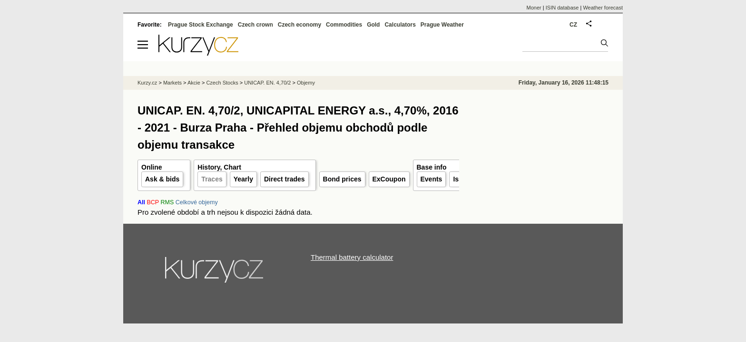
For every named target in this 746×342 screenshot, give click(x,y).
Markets (172, 83)
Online (151, 167)
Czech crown (255, 24)
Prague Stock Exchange (200, 24)
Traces (211, 179)
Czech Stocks (222, 83)
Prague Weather (442, 24)
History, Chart (219, 167)
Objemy (306, 83)
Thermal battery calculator (352, 257)
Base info (432, 167)
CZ (573, 24)
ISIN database (562, 7)
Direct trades (284, 179)
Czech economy (299, 24)
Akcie (193, 83)
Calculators (399, 24)
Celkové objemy (197, 202)
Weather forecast (603, 7)
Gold (373, 24)
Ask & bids (162, 179)
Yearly (243, 179)
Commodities (344, 24)
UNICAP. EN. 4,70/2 (267, 83)
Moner (534, 7)
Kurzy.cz (147, 83)
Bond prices (342, 179)
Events (431, 179)
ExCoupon (389, 179)
